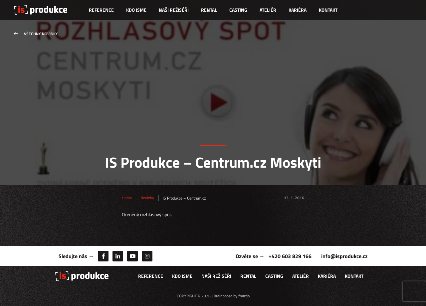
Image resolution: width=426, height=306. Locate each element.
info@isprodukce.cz (344, 256)
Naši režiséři (174, 9)
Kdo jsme (136, 9)
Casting (238, 9)
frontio (244, 296)
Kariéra (298, 9)
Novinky (147, 198)
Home (127, 198)
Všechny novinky (41, 34)
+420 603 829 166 (290, 256)
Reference (101, 9)
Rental (209, 9)
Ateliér (268, 9)
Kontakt (328, 9)
